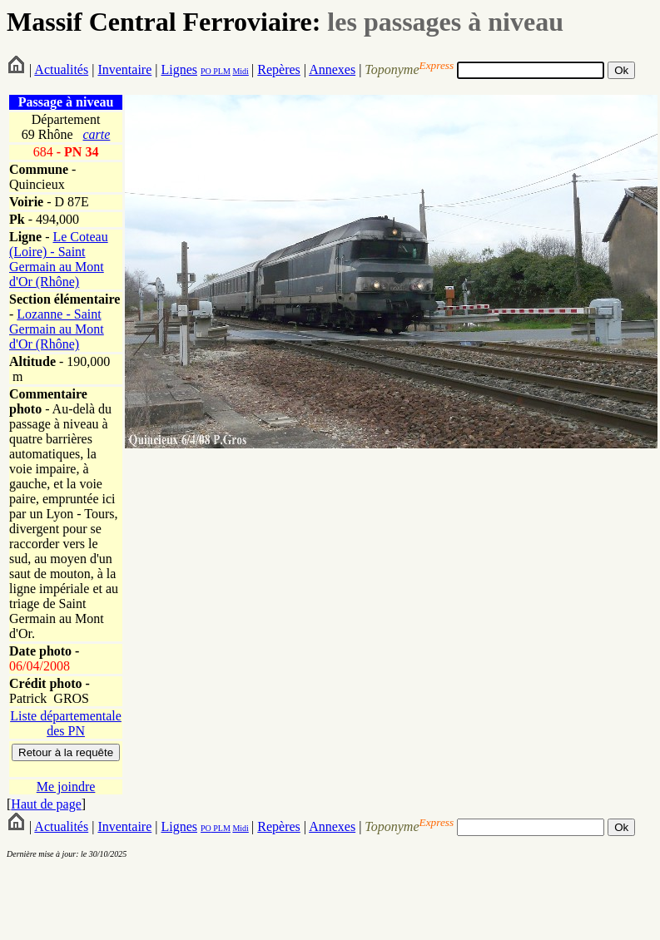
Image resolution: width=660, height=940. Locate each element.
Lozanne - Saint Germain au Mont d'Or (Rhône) (56, 329)
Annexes (332, 69)
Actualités (61, 69)
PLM (221, 71)
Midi (240, 71)
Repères (278, 69)
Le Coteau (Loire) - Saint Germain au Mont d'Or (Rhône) (58, 259)
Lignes (179, 69)
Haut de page (46, 804)
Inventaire (124, 69)
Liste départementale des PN (66, 723)
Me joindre (66, 786)
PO (206, 71)
